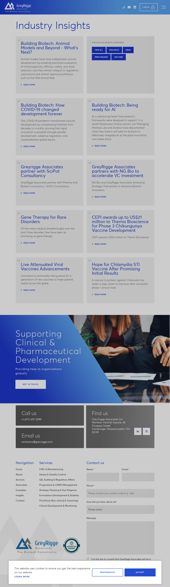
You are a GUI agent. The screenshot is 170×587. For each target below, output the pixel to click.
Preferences (107, 572)
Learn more (22, 576)
